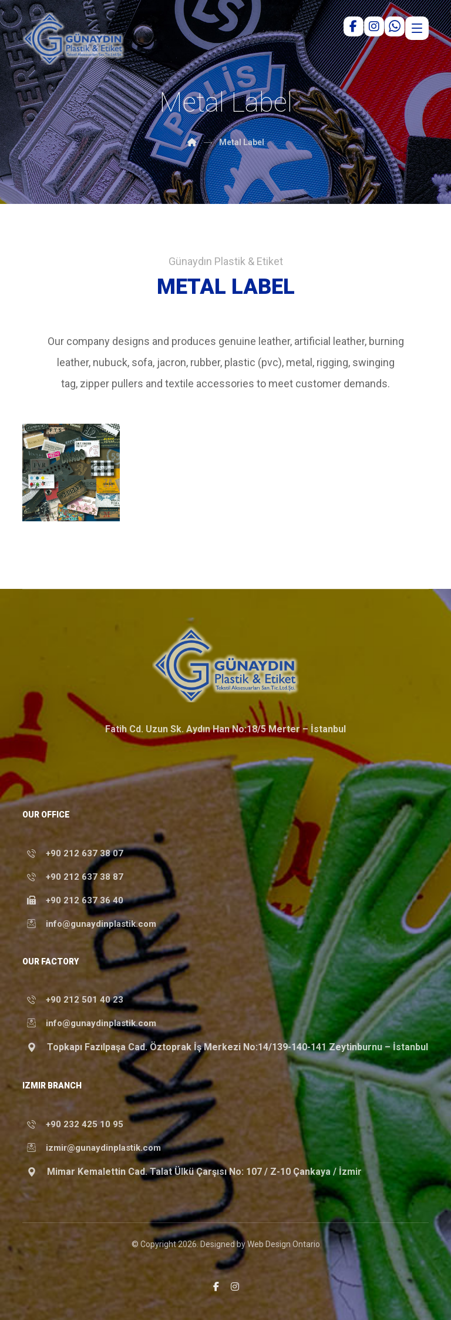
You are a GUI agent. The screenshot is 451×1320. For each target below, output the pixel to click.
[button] (216, 1286)
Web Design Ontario (283, 1244)
